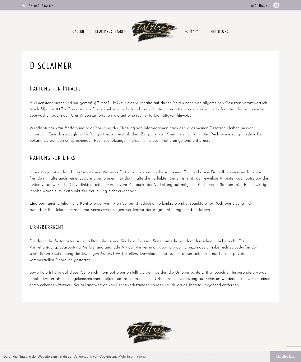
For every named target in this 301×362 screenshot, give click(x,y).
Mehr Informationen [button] (133, 356)
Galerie (78, 31)
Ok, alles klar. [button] (285, 356)
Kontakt (191, 31)
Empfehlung (218, 31)
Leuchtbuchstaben (110, 31)
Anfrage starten (38, 5)
